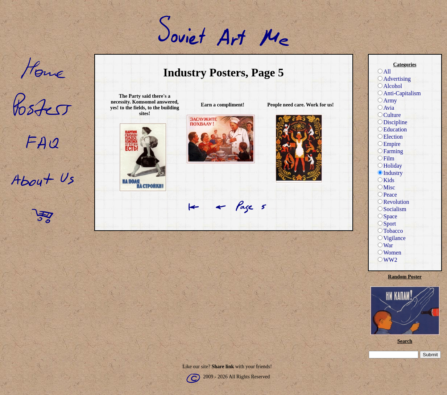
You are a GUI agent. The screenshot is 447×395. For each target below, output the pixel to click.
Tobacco (390, 231)
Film (386, 158)
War (385, 245)
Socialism (392, 209)
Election (390, 137)
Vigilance (392, 238)
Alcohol (390, 86)
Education (392, 129)
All (384, 71)
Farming (390, 151)
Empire (389, 144)
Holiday (390, 166)
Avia (386, 108)
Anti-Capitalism (399, 93)
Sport (387, 223)
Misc (386, 187)
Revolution (393, 202)
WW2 (387, 260)
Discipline (392, 122)
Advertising (394, 79)
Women (389, 252)
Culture (389, 115)
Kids (386, 180)
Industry (390, 173)
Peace (387, 195)
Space (387, 216)
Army (387, 100)
